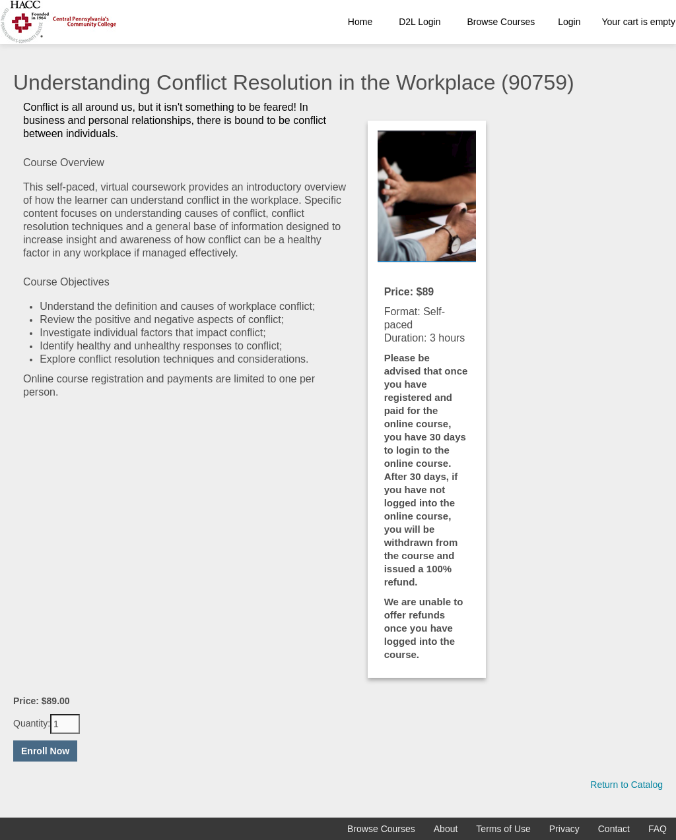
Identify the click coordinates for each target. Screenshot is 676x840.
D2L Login (419, 21)
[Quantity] (65, 724)
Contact (614, 829)
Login (569, 21)
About (446, 829)
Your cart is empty (638, 21)
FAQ (657, 829)
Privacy (564, 829)
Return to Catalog (626, 784)
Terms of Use (503, 829)
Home (360, 21)
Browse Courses (501, 21)
